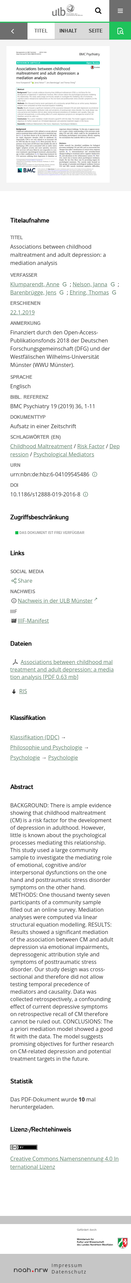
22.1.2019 (22, 312)
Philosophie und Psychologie (46, 747)
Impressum (67, 1265)
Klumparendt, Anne (34, 284)
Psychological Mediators (63, 454)
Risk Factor (91, 446)
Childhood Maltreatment (41, 446)
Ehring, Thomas (89, 292)
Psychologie (25, 757)
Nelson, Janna (90, 284)
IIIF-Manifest (33, 620)
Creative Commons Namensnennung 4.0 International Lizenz (64, 1163)
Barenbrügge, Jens (33, 292)
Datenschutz (69, 1271)
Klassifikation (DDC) (34, 737)
